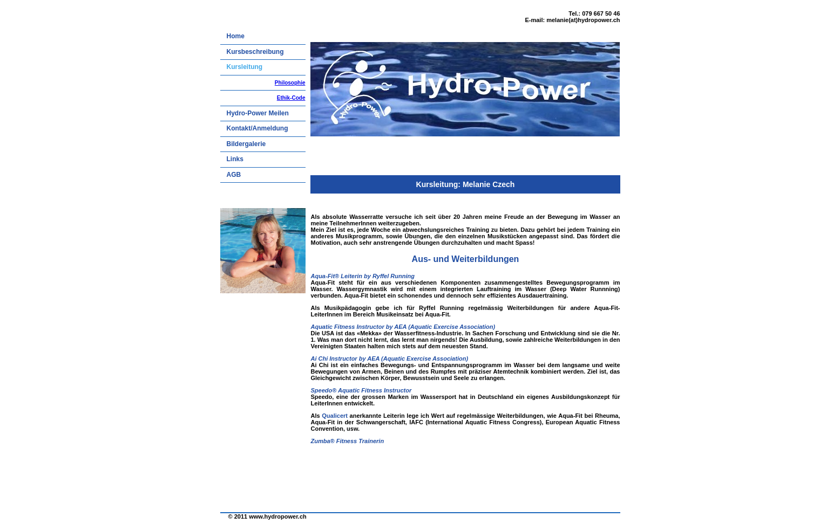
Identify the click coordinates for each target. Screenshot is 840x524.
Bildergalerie (246, 144)
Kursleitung (245, 67)
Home (236, 36)
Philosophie (290, 83)
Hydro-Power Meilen (258, 113)
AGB (234, 174)
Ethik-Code (291, 98)
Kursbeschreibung (255, 52)
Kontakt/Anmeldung (257, 128)
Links (235, 159)
